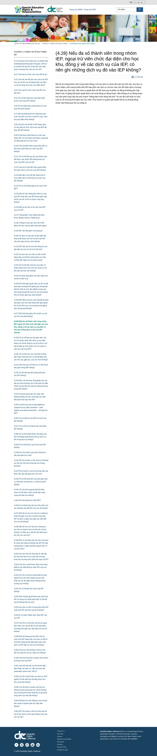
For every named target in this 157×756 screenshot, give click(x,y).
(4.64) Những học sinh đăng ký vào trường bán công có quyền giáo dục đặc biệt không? (30, 703)
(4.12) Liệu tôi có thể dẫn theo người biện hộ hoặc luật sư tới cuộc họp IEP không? (30, 168)
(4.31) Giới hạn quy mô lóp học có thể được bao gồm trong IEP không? (31, 366)
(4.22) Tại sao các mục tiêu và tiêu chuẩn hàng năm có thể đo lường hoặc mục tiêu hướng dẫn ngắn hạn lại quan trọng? (30, 257)
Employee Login (62, 750)
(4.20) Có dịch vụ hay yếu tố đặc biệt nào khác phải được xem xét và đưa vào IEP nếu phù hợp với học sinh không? (30, 238)
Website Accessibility (64, 739)
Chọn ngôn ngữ (138, 2)
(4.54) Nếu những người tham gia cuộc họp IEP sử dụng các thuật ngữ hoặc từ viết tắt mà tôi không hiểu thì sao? (31, 599)
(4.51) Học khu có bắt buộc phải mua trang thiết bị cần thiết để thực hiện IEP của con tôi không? (30, 567)
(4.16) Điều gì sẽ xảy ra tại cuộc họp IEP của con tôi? (30, 208)
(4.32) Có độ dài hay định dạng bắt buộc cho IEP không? (29, 374)
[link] (55, 12)
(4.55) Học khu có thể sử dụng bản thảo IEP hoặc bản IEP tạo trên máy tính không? (31, 608)
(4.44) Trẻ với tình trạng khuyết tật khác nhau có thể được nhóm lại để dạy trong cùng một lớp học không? (29, 492)
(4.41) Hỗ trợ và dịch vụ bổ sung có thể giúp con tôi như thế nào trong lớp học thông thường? (31, 463)
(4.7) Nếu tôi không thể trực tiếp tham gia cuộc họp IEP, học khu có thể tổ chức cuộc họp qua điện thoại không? (31, 116)
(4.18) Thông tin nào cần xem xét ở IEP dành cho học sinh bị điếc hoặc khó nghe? (30, 224)
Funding (60, 744)
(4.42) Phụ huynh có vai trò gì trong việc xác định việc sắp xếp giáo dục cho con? (31, 472)
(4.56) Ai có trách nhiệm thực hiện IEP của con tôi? (30, 616)
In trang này (139, 77)
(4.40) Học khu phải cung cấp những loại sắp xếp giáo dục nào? (30, 453)
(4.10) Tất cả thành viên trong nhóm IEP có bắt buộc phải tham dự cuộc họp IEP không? (30, 148)
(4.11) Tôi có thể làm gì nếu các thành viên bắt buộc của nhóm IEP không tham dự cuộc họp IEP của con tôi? (30, 159)
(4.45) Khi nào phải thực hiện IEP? (27, 500)
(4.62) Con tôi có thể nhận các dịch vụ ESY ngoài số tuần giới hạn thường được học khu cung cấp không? (31, 679)
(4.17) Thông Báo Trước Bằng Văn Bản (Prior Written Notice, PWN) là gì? (29, 216)
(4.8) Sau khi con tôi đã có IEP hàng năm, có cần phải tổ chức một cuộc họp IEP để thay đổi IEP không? (30, 127)
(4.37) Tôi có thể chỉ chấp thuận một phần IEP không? (30, 427)
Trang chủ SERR (75, 9)
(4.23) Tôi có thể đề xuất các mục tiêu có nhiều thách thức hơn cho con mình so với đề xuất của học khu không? (30, 268)
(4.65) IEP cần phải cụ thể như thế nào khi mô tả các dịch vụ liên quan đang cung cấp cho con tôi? (30, 714)
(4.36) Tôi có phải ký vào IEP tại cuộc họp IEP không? (30, 419)
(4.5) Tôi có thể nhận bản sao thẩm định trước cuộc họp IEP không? (29, 99)
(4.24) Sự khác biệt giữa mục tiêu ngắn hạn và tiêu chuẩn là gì (31, 277)
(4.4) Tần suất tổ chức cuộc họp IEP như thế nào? (30, 91)
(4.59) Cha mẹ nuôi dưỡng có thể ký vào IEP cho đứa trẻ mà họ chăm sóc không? (30, 651)
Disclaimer (60, 742)
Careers (59, 736)
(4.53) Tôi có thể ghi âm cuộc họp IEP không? (29, 590)
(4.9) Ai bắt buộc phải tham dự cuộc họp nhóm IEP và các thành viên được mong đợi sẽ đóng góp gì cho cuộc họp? (31, 138)
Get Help (60, 734)
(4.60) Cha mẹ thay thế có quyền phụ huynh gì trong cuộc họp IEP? (31, 659)
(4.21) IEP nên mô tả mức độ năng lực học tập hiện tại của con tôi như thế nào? (30, 248)
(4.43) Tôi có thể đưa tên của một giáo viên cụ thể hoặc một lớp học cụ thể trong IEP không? (31, 481)
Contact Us (61, 731)
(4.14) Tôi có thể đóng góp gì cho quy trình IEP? (30, 187)
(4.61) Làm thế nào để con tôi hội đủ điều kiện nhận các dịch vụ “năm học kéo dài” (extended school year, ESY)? (30, 668)
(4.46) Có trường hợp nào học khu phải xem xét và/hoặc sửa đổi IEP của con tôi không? (31, 506)
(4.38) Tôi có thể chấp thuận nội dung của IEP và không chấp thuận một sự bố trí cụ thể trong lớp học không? (30, 437)
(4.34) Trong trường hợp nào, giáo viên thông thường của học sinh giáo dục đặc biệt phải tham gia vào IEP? (30, 397)
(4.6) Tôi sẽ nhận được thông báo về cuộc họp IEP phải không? (30, 107)
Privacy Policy (62, 747)
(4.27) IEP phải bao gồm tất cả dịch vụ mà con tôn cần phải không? (30, 315)
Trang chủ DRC (90, 9)
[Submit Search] (140, 9)
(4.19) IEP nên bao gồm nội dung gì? (28, 231)
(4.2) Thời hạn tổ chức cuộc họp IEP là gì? (30, 74)
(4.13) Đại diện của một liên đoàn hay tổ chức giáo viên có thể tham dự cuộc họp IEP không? (29, 178)
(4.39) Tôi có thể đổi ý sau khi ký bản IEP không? (30, 446)
